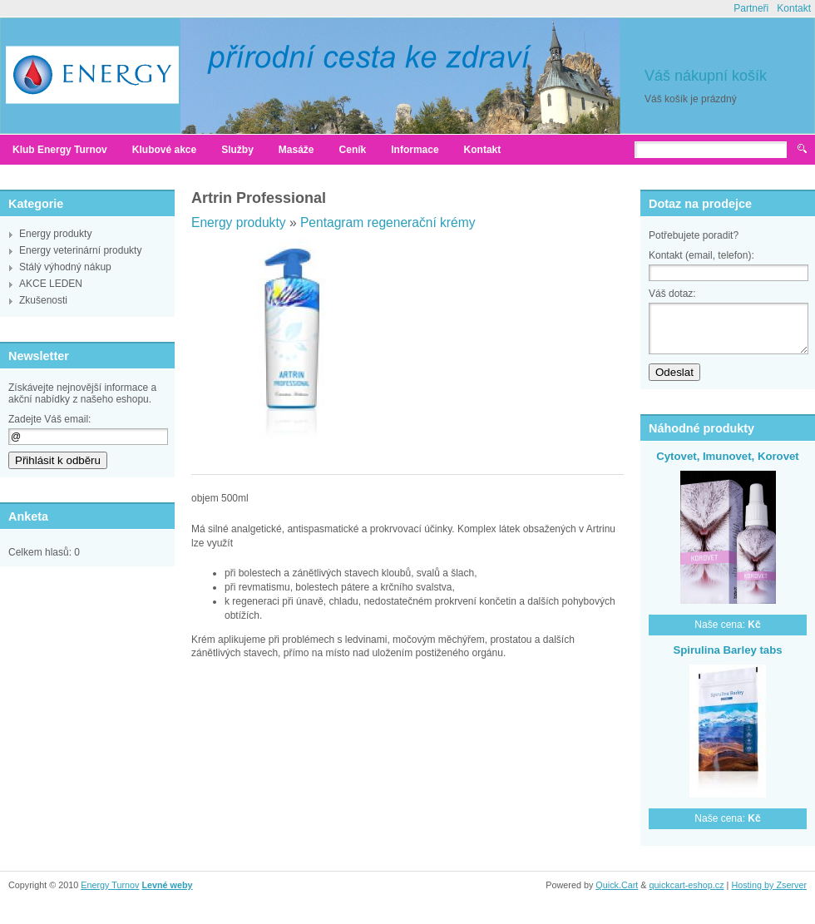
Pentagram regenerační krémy (388, 222)
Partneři (751, 8)
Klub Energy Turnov (59, 150)
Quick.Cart (616, 885)
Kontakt (794, 8)
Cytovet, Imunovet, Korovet (727, 456)
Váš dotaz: (672, 293)
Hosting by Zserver (769, 885)
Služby (237, 150)
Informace (414, 150)
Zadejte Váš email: (49, 419)
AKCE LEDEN (50, 283)
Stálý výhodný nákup (65, 267)
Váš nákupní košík (706, 75)
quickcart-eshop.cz (687, 885)
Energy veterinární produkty (80, 250)
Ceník (353, 150)
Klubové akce (164, 150)
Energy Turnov (110, 885)
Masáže (296, 150)
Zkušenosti (43, 300)
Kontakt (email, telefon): (701, 255)
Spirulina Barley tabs (727, 650)
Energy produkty (55, 234)
